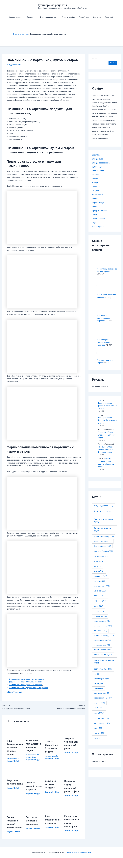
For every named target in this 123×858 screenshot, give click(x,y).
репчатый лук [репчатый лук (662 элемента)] (103, 669)
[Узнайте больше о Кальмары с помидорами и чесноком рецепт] (34, 731)
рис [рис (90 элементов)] (96, 674)
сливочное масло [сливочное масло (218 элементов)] (103, 698)
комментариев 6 (13, 758)
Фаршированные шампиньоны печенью (25, 682)
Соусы (94, 223)
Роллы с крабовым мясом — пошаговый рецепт (106, 435)
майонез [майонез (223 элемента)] (100, 591)
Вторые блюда (31, 757)
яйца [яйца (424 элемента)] (98, 738)
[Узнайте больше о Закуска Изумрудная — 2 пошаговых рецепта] (53, 732)
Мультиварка (97, 195)
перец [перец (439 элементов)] (99, 611)
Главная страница (16, 17)
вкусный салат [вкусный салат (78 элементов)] (101, 556)
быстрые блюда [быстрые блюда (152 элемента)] (102, 546)
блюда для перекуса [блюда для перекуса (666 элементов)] (103, 520)
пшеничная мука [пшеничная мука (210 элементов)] (103, 655)
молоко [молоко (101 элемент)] (99, 596)
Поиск (94, 59)
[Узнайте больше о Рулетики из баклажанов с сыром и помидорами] (72, 808)
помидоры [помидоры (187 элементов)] (100, 631)
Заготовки (96, 187)
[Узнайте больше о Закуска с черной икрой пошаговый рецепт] (72, 730)
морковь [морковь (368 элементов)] (100, 601)
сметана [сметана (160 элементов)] (99, 703)
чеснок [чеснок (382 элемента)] (99, 733)
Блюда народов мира (49, 17)
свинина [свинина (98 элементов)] (98, 688)
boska (100, 400)
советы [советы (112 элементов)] (99, 708)
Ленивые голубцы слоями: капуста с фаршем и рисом (105, 449)
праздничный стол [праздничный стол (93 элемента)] (102, 640)
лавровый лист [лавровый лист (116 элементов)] (102, 586)
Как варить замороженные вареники (103, 318)
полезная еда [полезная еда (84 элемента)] (100, 616)
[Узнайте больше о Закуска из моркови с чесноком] (53, 772)
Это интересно (98, 227)
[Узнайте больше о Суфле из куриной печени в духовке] (34, 773)
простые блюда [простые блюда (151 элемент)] (102, 650)
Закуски (10, 761)
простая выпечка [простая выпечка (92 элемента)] (102, 645)
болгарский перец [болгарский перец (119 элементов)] (103, 541)
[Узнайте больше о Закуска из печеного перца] (15, 771)
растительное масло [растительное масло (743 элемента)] (104, 661)
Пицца (94, 207)
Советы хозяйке (68, 17)
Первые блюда (98, 203)
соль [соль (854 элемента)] (99, 713)
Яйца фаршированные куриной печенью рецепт (15, 747)
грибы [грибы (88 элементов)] (97, 566)
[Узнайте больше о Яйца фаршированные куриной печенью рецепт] (15, 731)
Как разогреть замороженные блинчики (103, 342)
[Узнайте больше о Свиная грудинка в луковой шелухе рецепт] (15, 808)
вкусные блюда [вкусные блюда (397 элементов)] (103, 551)
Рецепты (32, 17)
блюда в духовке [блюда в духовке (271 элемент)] (103, 506)
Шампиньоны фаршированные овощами (26, 685)
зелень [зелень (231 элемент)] (99, 571)
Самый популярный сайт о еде (78, 852)
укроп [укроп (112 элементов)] (98, 728)
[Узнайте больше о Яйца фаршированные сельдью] (53, 808)
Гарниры (95, 179)
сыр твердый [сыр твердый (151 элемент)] (101, 718)
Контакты (96, 17)
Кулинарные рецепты (52, 5)
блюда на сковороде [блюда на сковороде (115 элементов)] (104, 537)
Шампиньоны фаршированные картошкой (26, 679)
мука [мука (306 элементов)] (98, 606)
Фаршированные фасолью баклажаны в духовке (107, 405)
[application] (36, 17)
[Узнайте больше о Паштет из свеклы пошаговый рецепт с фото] (72, 772)
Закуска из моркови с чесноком (51, 784)
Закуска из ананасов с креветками (32, 821)
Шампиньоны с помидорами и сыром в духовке (29, 688)
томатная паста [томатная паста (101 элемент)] (102, 723)
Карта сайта (109, 17)
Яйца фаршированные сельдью (53, 820)
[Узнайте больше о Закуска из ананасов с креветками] (34, 808)
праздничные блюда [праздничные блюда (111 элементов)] (104, 636)
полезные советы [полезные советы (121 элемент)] (103, 626)
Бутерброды (97, 167)
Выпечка (95, 175)
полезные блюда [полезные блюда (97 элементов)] (102, 621)
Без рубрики (84, 17)
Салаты (95, 215)
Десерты (95, 183)
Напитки (95, 199)
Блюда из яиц (97, 159)
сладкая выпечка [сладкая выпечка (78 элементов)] (102, 693)
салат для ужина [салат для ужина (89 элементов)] (101, 679)
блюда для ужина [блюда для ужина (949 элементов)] (102, 529)
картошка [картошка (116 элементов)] (99, 581)
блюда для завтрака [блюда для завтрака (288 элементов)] (102, 512)
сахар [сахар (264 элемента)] (98, 683)
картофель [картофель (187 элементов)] (100, 576)
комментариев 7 (32, 755)
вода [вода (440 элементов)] (98, 561)
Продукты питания (100, 211)
